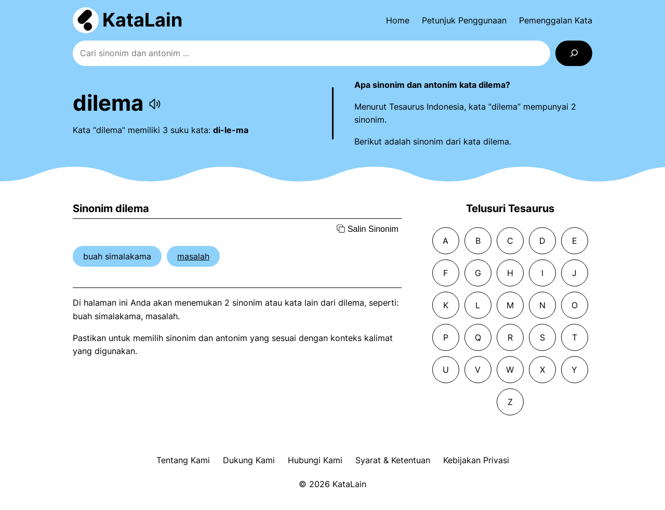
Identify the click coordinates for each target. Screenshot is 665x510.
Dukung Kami (249, 460)
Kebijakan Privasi (476, 460)
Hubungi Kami (315, 460)
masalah (193, 256)
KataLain (142, 19)
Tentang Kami (183, 460)
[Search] (573, 53)
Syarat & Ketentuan (392, 460)
